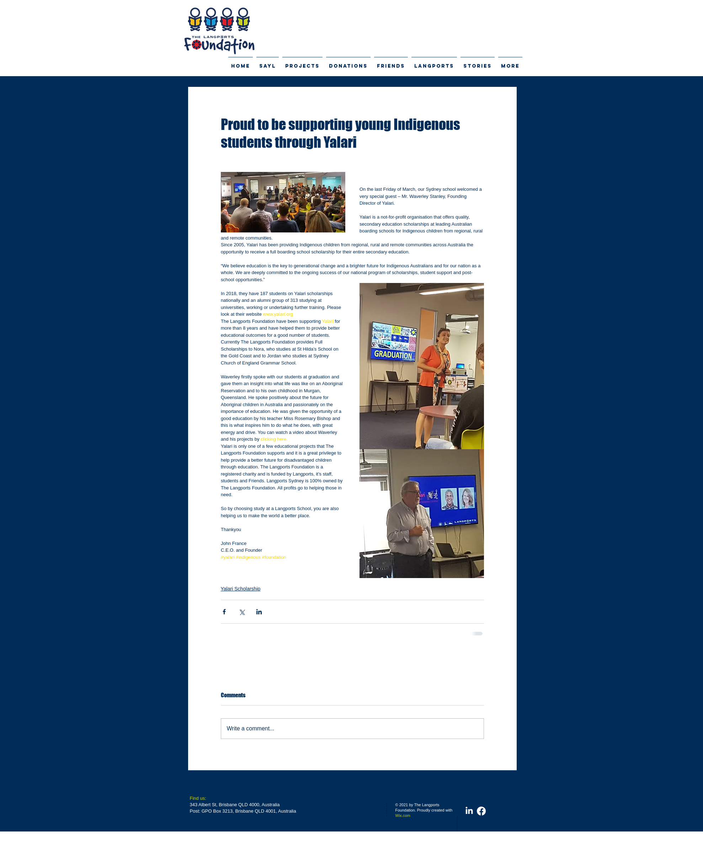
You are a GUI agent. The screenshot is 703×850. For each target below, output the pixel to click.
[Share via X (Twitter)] (241, 611)
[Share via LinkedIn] (259, 611)
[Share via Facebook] (224, 611)
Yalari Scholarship (241, 589)
